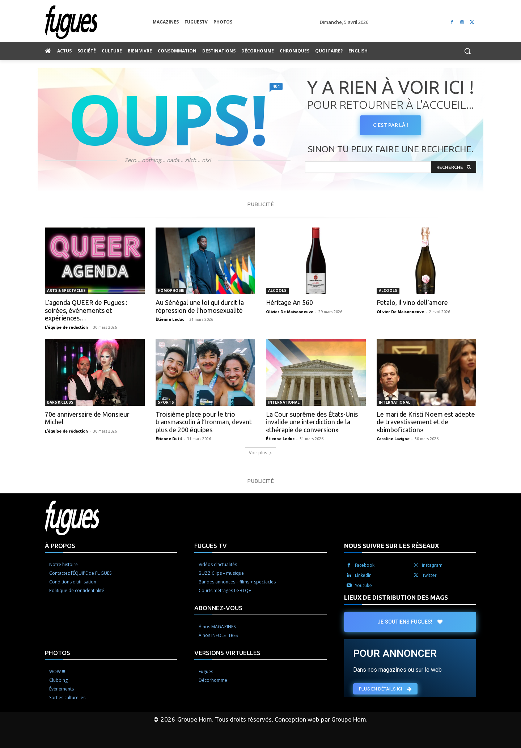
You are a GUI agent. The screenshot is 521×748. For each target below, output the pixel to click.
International (284, 402)
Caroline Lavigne (393, 439)
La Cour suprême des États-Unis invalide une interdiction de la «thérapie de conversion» (312, 422)
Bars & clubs (60, 402)
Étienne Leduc (170, 319)
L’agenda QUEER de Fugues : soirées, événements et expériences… (86, 310)
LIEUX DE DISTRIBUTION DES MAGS (396, 597)
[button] (467, 51)
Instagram (432, 565)
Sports (166, 402)
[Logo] (99, 22)
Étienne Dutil (169, 439)
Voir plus (260, 453)
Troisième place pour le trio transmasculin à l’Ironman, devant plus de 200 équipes (204, 422)
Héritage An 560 (289, 302)
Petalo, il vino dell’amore (412, 302)
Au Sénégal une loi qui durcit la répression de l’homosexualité (200, 306)
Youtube (363, 585)
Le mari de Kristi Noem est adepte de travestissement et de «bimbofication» (426, 422)
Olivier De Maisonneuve (289, 312)
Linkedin (363, 575)
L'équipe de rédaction (66, 327)
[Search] (453, 167)
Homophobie (171, 291)
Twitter (429, 575)
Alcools (277, 291)
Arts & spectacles (66, 291)
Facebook (364, 565)
